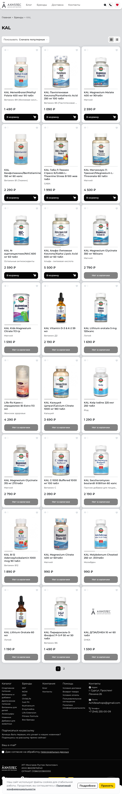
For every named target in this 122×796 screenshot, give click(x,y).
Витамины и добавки (8, 696)
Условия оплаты (71, 695)
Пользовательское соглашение (72, 700)
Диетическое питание (8, 702)
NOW (25, 691)
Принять (107, 785)
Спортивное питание (8, 689)
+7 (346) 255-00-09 (100, 711)
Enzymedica (28, 709)
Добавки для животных (8, 722)
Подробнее (88, 785)
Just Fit (25, 702)
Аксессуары (8, 714)
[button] (25, 39)
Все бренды (28, 719)
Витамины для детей (9, 708)
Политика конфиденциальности (74, 706)
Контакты (74, 4)
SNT (24, 688)
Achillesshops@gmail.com (104, 702)
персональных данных (55, 751)
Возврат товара (71, 691)
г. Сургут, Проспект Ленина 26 (100, 692)
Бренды (42, 4)
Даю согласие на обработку (37, 751)
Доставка (57, 4)
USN (24, 695)
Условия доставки (72, 688)
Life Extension (29, 712)
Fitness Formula (30, 716)
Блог (29, 4)
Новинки (6, 717)
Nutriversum (28, 705)
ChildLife (26, 698)
